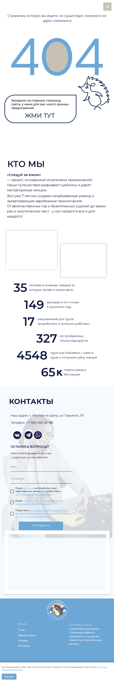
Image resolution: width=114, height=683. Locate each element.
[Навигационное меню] (107, 6)
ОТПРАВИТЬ (41, 526)
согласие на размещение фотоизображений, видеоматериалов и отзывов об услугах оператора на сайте (43, 513)
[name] (41, 467)
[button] (84, 629)
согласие (28, 488)
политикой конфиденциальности (34, 494)
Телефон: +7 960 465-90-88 (32, 423)
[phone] (41, 479)
